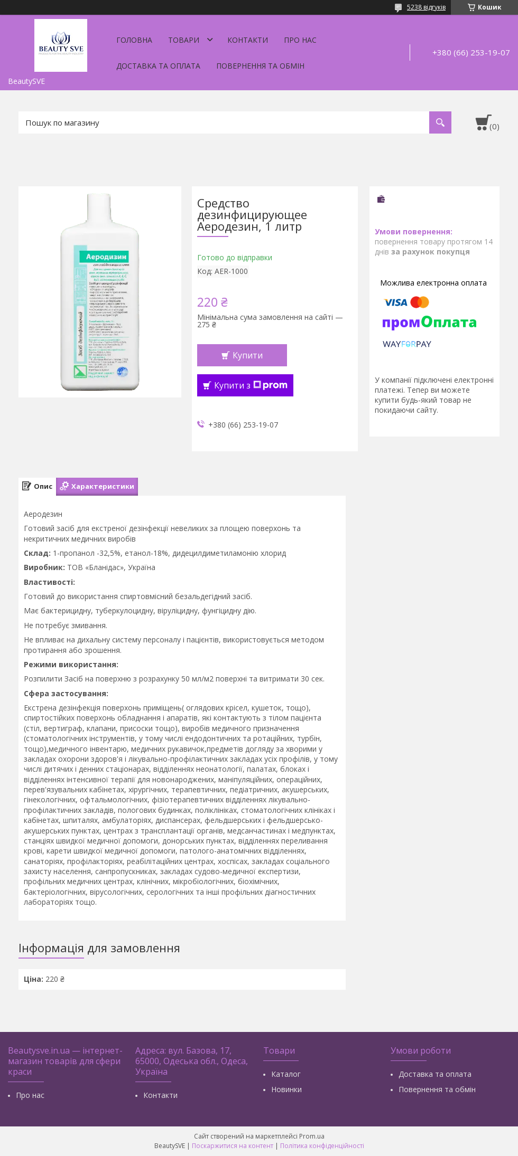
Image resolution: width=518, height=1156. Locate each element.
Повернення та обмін (260, 66)
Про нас (300, 40)
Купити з (251, 385)
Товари (183, 40)
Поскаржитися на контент (232, 1145)
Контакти (247, 40)
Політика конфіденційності (322, 1145)
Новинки (286, 1089)
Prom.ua (312, 1136)
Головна (134, 40)
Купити (248, 355)
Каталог (286, 1074)
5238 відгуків (426, 7)
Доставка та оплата (158, 66)
